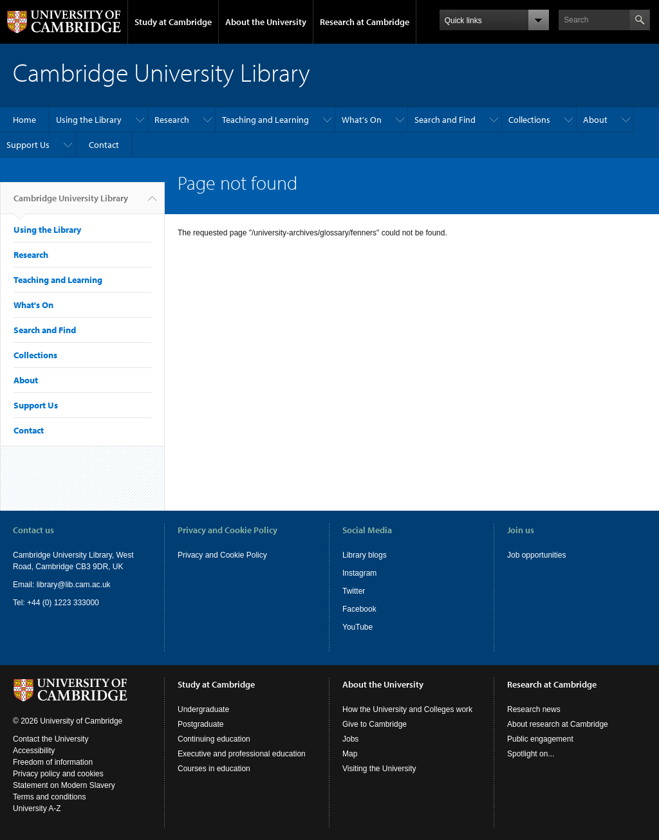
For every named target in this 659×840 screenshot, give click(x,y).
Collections (529, 119)
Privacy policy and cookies (58, 773)
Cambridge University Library (71, 203)
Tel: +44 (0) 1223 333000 (56, 602)
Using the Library (89, 119)
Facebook (359, 609)
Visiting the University (379, 768)
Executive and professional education (242, 753)
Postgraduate (200, 724)
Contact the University (50, 739)
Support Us (28, 145)
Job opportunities (536, 555)
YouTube (357, 627)
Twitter (353, 591)
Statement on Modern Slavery (64, 785)
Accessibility (34, 750)
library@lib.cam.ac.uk (74, 584)
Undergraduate (203, 709)
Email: (25, 584)
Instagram (359, 573)
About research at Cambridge (557, 724)
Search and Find (445, 119)
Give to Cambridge (374, 724)
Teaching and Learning (265, 119)
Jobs (350, 739)
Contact (104, 145)
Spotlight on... (530, 753)
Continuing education (214, 739)
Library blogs (364, 555)
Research (171, 119)
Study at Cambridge (173, 22)
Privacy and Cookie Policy (222, 555)
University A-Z (37, 808)
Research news (534, 709)
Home (24, 119)
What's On (362, 119)
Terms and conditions (49, 796)
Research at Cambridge (364, 22)
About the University (265, 22)
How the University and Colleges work (407, 709)
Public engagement (540, 739)
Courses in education (214, 768)
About (595, 119)
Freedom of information (53, 762)
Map (349, 753)
